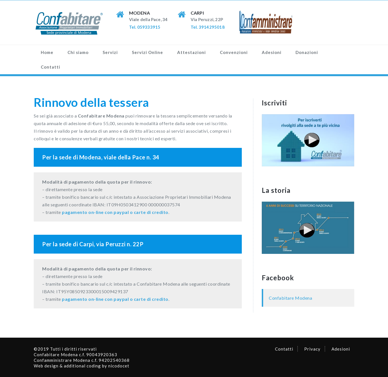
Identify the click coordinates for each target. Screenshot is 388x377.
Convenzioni (234, 52)
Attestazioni (191, 52)
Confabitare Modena (290, 298)
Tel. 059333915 (145, 27)
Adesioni (271, 52)
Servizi (110, 52)
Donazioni (306, 52)
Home (47, 52)
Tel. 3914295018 (208, 27)
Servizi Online (147, 52)
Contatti (50, 66)
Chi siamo (78, 52)
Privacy (312, 348)
